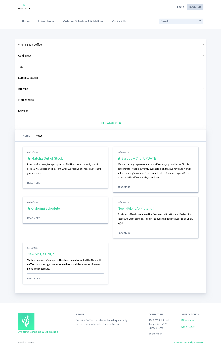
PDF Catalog (110, 123)
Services (23, 110)
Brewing (23, 88)
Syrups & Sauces (28, 77)
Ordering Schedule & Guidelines (83, 21)
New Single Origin (40, 254)
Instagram (188, 326)
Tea (20, 66)
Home (26, 21)
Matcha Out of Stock (45, 158)
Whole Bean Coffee (30, 44)
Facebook (188, 320)
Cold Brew (24, 55)
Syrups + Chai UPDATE (137, 158)
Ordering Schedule (43, 208)
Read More (65, 182)
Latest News (46, 21)
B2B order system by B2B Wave (188, 342)
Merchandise (26, 99)
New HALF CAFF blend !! (136, 208)
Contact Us (119, 21)
